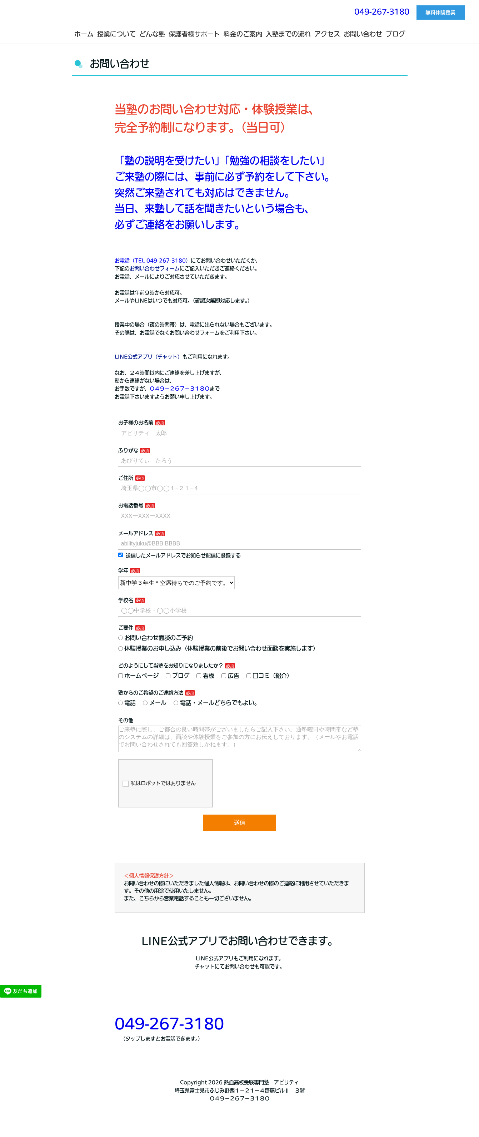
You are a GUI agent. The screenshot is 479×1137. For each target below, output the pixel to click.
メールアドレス (135, 533)
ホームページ (138, 675)
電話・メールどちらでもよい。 (217, 703)
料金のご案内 (243, 34)
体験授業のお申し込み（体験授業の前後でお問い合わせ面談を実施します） (218, 648)
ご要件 (125, 627)
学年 (123, 570)
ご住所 (125, 477)
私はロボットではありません (159, 789)
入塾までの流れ (288, 34)
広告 (230, 675)
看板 (205, 675)
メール (154, 703)
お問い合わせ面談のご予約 (155, 638)
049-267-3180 (381, 11)
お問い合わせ (363, 34)
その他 (125, 720)
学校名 (125, 600)
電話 (127, 703)
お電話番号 (130, 505)
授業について (116, 34)
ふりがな (128, 450)
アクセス (327, 34)
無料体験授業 (440, 12)
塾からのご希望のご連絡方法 (150, 692)
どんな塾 (152, 34)
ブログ (395, 34)
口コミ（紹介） (269, 675)
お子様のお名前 (135, 422)
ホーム (84, 34)
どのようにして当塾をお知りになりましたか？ (170, 665)
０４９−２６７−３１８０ (180, 388)
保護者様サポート (194, 34)
